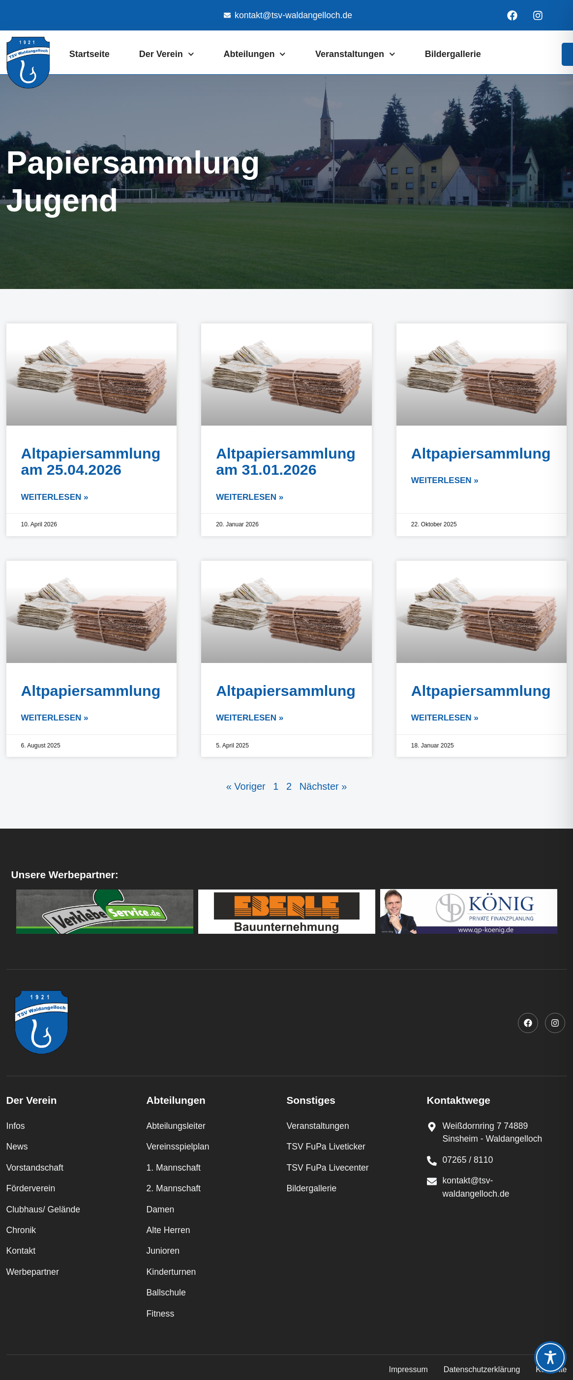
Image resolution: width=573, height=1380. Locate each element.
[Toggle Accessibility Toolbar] (550, 1357)
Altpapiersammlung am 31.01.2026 (286, 461)
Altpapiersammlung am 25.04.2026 (91, 461)
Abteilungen (254, 54)
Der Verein (166, 54)
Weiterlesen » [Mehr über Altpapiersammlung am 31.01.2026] (249, 497)
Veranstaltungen (355, 54)
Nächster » (323, 786)
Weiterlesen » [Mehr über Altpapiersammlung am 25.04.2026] (55, 497)
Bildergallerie (453, 54)
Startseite (89, 54)
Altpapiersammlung (481, 453)
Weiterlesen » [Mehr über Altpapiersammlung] (445, 480)
